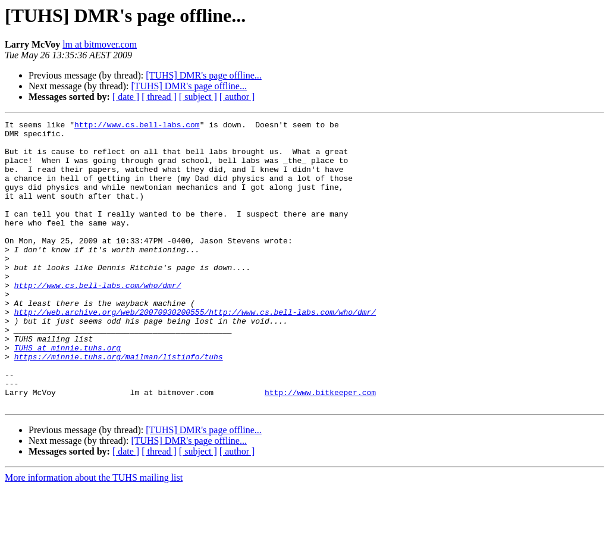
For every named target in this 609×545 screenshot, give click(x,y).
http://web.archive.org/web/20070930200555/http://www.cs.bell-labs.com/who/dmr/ (195, 351)
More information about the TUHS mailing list (94, 535)
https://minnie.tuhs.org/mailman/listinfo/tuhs (118, 404)
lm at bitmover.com (99, 44)
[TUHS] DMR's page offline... (204, 75)
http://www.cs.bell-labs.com (137, 126)
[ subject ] (198, 97)
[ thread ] (159, 97)
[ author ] (237, 97)
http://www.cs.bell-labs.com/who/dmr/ (97, 319)
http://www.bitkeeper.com (320, 447)
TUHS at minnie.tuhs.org (67, 394)
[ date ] (125, 97)
